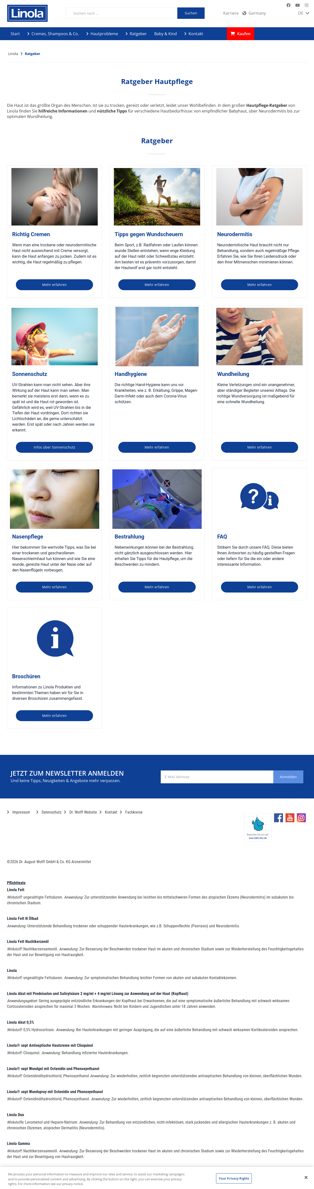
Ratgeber (136, 33)
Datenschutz (49, 812)
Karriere (231, 13)
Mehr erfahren (54, 284)
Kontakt (193, 33)
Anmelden (283, 776)
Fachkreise (131, 812)
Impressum (18, 812)
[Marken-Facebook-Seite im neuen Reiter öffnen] (288, 5)
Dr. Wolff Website (80, 812)
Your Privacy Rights (234, 1178)
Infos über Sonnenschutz (54, 447)
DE (303, 13)
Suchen (191, 13)
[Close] (306, 1177)
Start (15, 33)
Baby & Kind (165, 33)
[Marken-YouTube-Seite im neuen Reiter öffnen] (297, 5)
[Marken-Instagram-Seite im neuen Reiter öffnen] (306, 5)
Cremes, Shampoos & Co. (53, 33)
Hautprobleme (102, 33)
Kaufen (240, 33)
